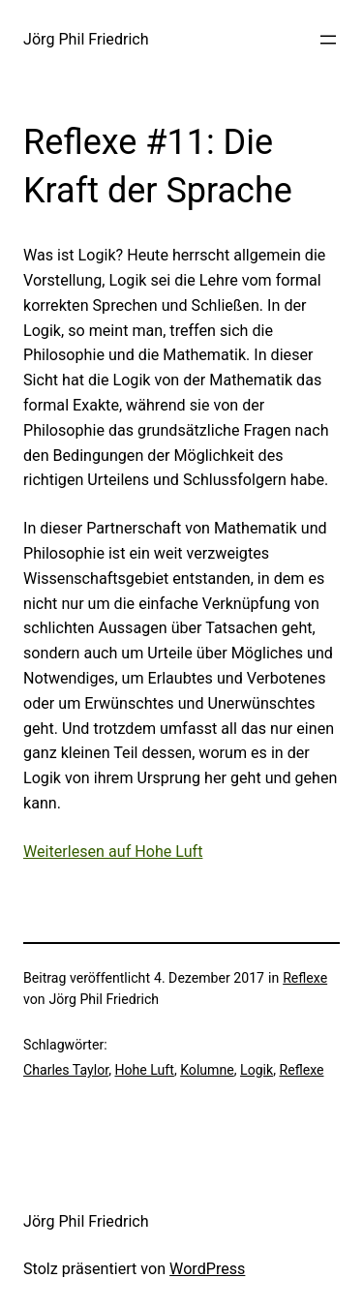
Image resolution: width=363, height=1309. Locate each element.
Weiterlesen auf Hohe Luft (112, 851)
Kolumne (207, 1070)
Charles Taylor (65, 1070)
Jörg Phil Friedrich (86, 39)
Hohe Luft (143, 1070)
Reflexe (305, 978)
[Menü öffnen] (328, 39)
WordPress (207, 1269)
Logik (256, 1070)
